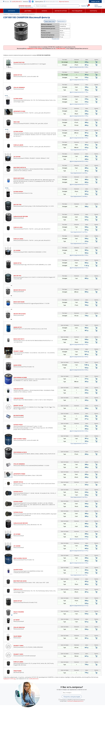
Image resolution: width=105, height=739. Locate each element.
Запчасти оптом (61, 11)
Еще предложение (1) (79, 149)
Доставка (28, 11)
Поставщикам (77, 11)
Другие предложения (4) (79, 104)
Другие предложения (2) (79, 92)
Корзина (83, 6)
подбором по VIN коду (9, 678)
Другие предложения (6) (79, 67)
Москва (7, 1)
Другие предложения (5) (79, 161)
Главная (5, 14)
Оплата (44, 11)
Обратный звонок (64, 1)
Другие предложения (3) (79, 116)
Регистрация (98, 6)
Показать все (55, 39)
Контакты (93, 11)
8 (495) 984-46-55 (17, 1)
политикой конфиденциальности (75, 701)
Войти (96, 5)
